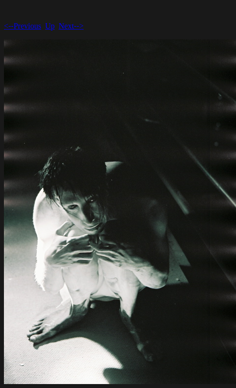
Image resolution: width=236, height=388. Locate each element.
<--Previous (22, 26)
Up (50, 26)
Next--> (71, 26)
